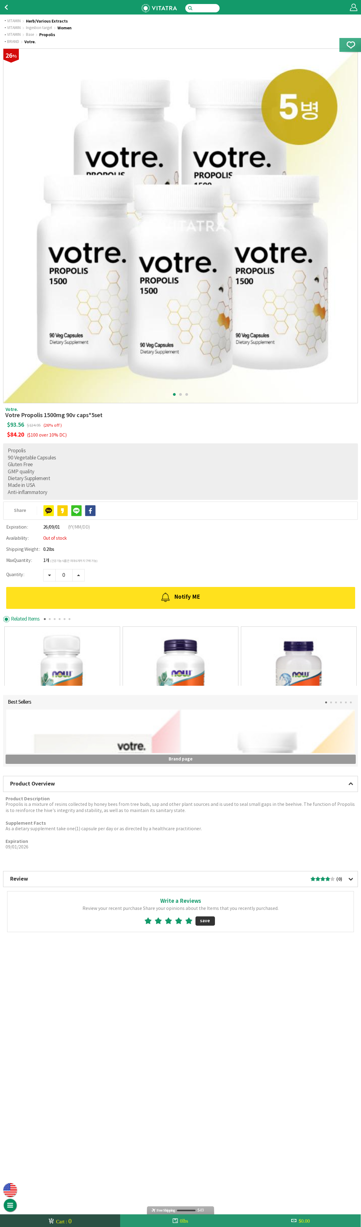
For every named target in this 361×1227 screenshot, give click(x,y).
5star (191, 1132)
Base (30, 35)
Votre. (30, 42)
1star (151, 1132)
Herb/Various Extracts (47, 21)
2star (161, 1132)
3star (171, 1132)
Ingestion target (39, 28)
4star (181, 1132)
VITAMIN (14, 21)
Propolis (47, 35)
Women (64, 28)
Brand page (181, 970)
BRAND (13, 42)
